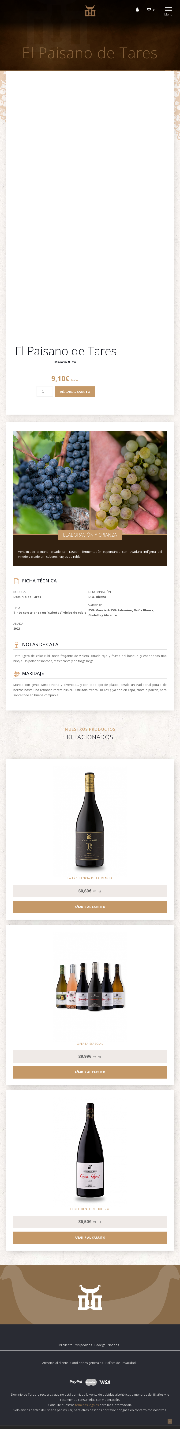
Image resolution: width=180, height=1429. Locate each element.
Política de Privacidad (120, 1363)
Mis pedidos (83, 1345)
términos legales (87, 1405)
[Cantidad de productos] (45, 391)
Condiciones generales (86, 1363)
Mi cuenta (65, 1345)
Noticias (113, 1345)
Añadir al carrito (75, 391)
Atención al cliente (55, 1363)
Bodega (99, 1345)
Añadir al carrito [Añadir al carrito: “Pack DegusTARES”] (90, 1072)
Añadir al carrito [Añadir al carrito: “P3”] (90, 907)
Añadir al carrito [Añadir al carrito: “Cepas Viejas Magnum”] (90, 1238)
